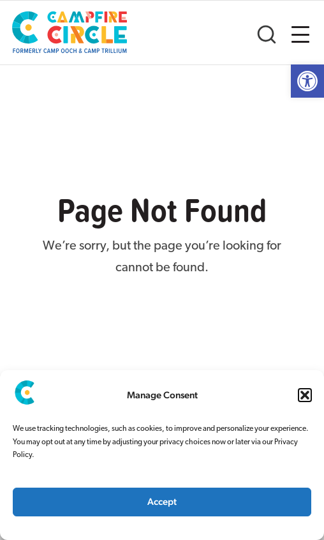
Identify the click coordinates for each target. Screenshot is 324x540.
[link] (307, 81)
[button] (304, 395)
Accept (162, 501)
